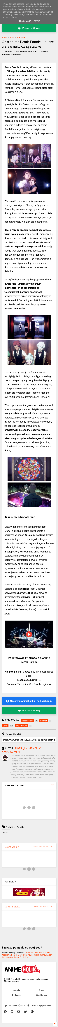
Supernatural (21, 37)
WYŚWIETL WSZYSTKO (44, 847)
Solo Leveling (7, 957)
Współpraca (41, 995)
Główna (4, 37)
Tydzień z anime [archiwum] (16, 1005)
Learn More (25, 21)
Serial (12, 37)
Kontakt (16, 990)
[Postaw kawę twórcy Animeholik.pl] (29, 28)
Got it (37, 21)
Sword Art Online (21, 957)
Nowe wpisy (11, 846)
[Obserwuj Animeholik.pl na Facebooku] (29, 701)
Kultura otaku (12, 906)
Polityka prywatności (41, 1005)
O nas (41, 990)
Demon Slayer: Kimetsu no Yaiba (25, 955)
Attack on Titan (31, 953)
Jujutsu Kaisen (46, 955)
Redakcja (16, 995)
